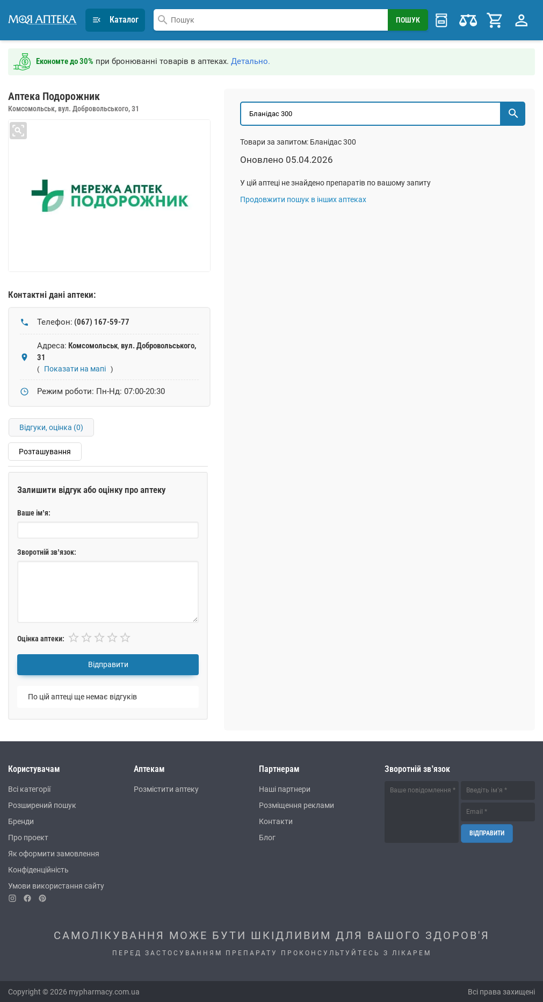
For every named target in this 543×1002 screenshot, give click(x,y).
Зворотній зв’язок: (46, 552)
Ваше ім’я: (33, 513)
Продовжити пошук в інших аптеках (303, 199)
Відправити (108, 664)
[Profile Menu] (521, 20)
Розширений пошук (42, 804)
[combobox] (271, 20)
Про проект (28, 837)
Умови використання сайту (56, 885)
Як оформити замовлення (53, 853)
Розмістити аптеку (166, 788)
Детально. (250, 61)
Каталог (115, 20)
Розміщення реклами (296, 804)
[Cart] (495, 20)
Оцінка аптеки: (40, 638)
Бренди (21, 821)
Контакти (276, 821)
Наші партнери (284, 788)
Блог (267, 837)
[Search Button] (408, 20)
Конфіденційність (38, 869)
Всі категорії (29, 788)
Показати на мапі (75, 368)
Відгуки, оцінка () (52, 427)
